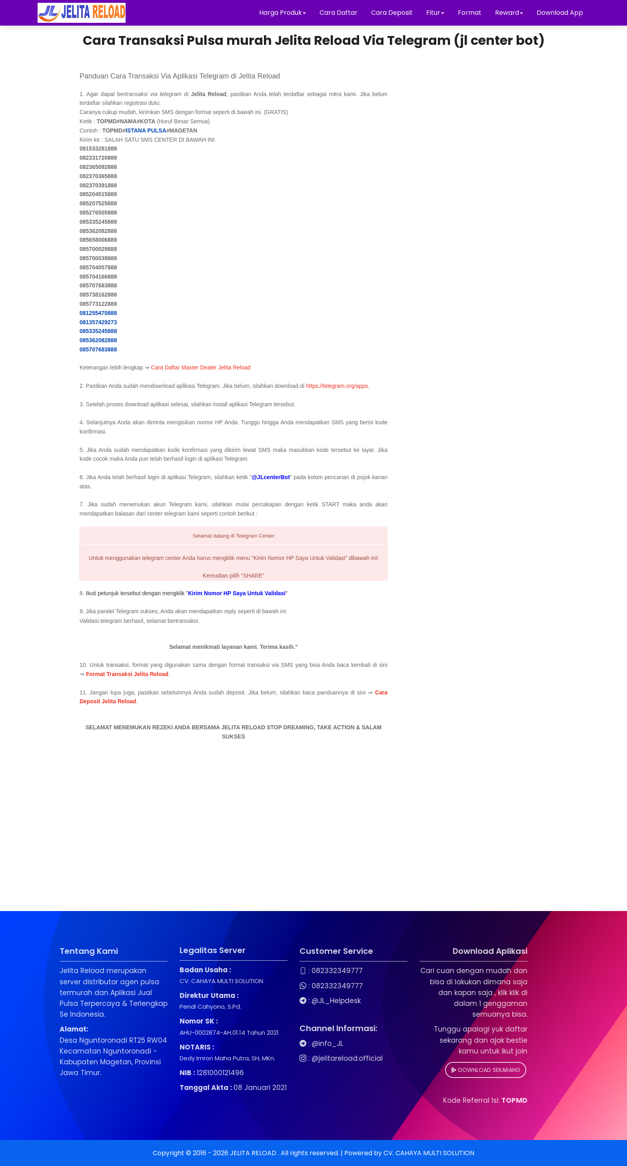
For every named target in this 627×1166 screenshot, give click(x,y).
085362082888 (98, 340)
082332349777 (290, 970)
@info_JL (280, 1043)
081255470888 (98, 313)
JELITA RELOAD (254, 1153)
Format (470, 12)
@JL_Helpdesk (289, 1000)
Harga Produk (282, 12)
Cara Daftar (338, 12)
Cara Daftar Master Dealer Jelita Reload (201, 367)
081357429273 (98, 322)
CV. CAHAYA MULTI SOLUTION (428, 1153)
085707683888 (98, 349)
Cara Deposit (392, 12)
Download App (560, 12)
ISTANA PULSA (146, 130)
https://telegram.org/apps (337, 386)
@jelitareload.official (300, 1058)
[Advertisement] (233, 839)
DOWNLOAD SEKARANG (438, 1070)
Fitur (435, 12)
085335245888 (98, 331)
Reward (509, 12)
